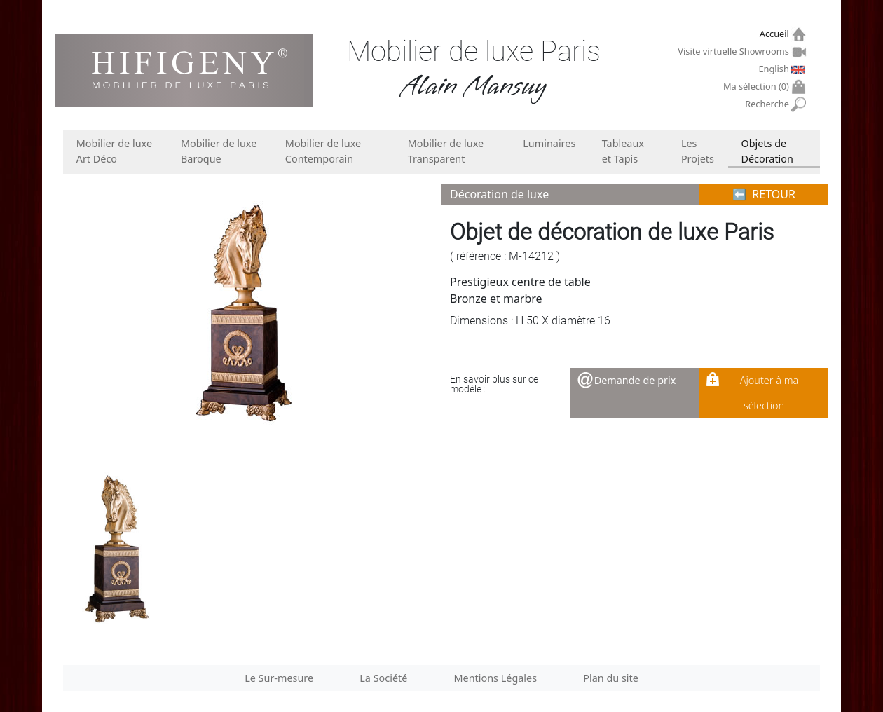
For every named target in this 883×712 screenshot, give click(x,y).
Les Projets (697, 151)
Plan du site (610, 678)
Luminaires (549, 143)
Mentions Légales (496, 678)
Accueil (776, 34)
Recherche (768, 104)
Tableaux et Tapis (623, 151)
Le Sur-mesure (279, 678)
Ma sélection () (758, 86)
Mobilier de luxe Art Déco (114, 151)
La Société (383, 678)
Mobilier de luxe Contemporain (323, 151)
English (775, 68)
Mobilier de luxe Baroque (218, 151)
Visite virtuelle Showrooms (735, 51)
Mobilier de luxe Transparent (446, 151)
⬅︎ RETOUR (763, 194)
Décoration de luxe (499, 194)
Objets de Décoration (767, 151)
